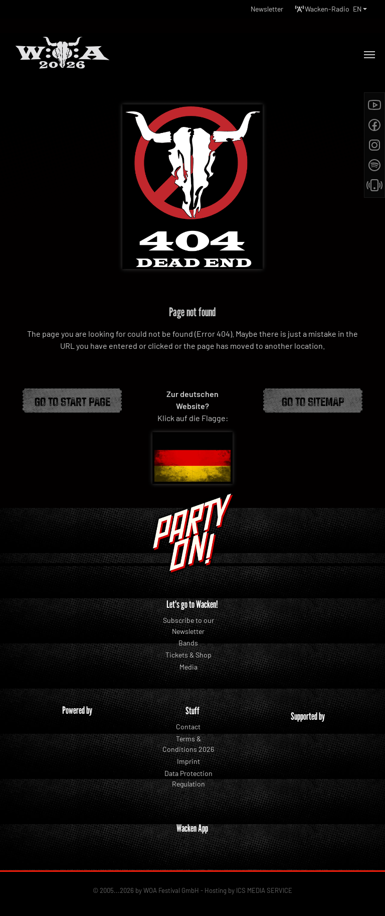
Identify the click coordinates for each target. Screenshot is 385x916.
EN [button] (357, 9)
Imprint (188, 761)
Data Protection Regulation (188, 779)
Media (188, 667)
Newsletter (267, 9)
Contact (188, 726)
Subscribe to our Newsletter (188, 625)
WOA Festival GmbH (171, 890)
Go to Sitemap (313, 400)
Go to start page (72, 400)
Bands (188, 642)
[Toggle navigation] (369, 54)
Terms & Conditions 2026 (188, 744)
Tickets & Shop (188, 654)
